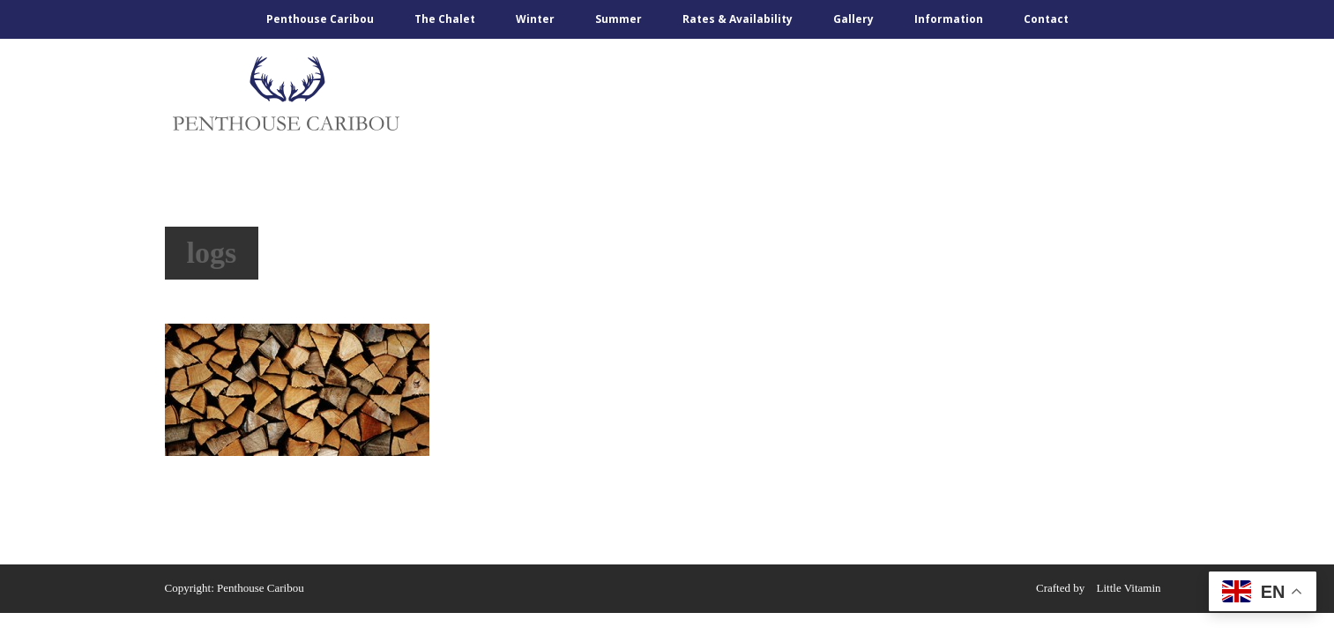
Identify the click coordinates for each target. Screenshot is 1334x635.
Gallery (853, 18)
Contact (1046, 18)
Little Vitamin (1129, 587)
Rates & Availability (737, 18)
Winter (535, 18)
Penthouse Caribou (320, 18)
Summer (618, 18)
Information (948, 18)
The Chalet (444, 18)
